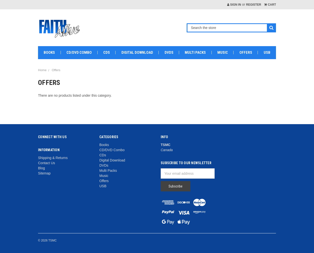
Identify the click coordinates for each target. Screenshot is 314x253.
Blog (41, 168)
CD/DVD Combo (79, 52)
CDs (106, 52)
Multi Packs (195, 52)
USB (267, 52)
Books (49, 52)
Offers (245, 52)
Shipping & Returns (53, 158)
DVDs (169, 52)
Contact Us (46, 163)
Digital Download (137, 52)
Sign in (234, 4)
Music (222, 52)
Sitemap (44, 173)
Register (253, 4)
